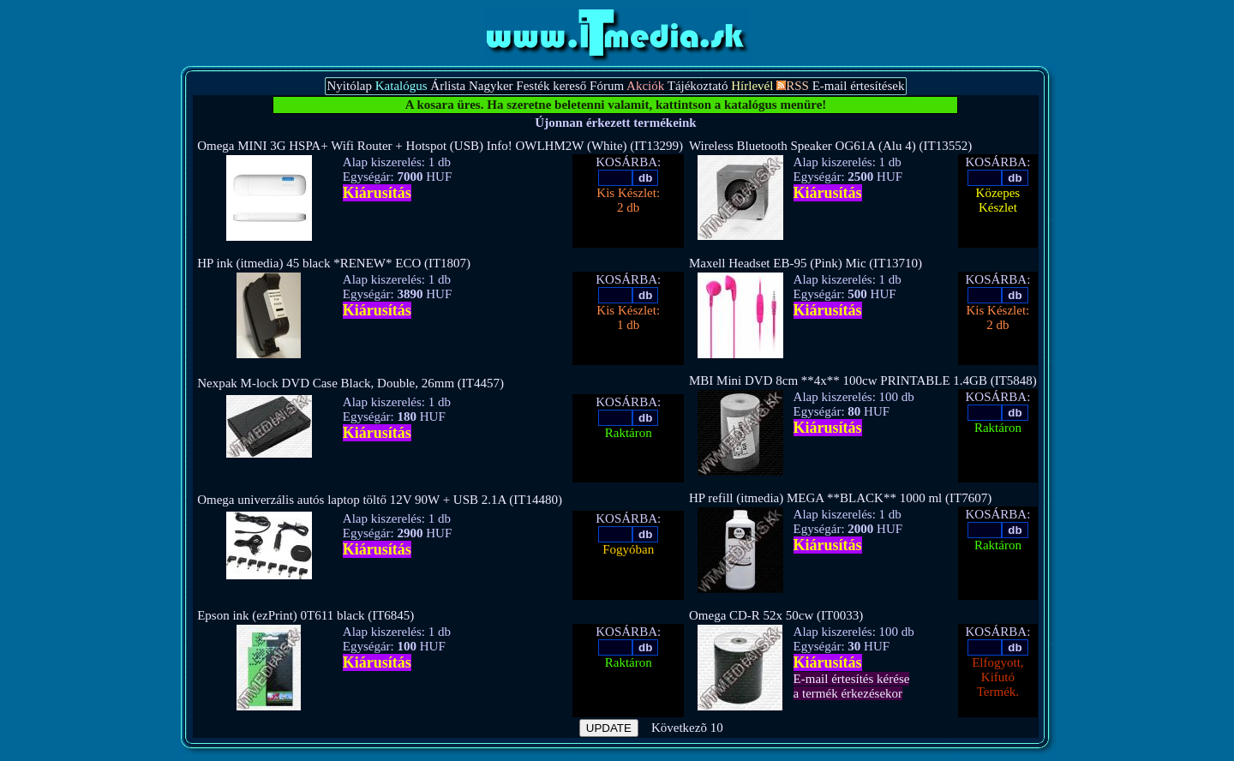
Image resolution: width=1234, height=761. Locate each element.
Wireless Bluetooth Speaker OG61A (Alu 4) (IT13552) (830, 146)
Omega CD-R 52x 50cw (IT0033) (776, 615)
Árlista (447, 86)
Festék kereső (551, 86)
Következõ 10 (687, 727)
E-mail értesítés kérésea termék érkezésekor (852, 686)
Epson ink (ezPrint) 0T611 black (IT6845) (305, 615)
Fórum (607, 86)
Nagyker (491, 86)
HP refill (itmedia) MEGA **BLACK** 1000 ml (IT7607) (840, 498)
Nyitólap (349, 86)
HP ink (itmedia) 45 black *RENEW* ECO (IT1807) (333, 263)
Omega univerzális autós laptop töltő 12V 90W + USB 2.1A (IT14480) (379, 499)
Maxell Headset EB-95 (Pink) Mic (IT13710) (805, 263)
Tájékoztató (698, 86)
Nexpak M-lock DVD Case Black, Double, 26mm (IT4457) (350, 383)
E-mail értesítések (858, 86)
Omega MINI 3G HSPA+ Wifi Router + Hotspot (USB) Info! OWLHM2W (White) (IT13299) (440, 146)
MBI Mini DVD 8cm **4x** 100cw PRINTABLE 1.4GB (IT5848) (863, 380)
